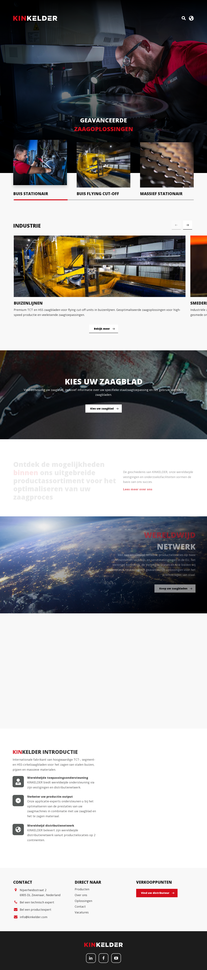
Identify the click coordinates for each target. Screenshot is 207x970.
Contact (80, 967)
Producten (82, 949)
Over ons (81, 955)
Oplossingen (83, 961)
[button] (187, 224)
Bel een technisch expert (37, 962)
